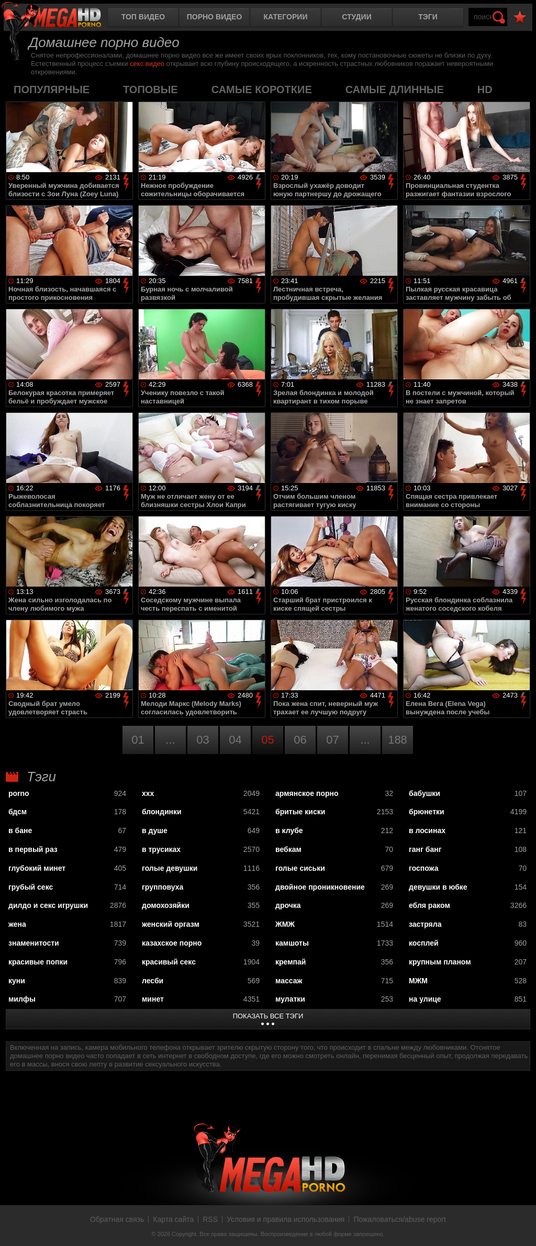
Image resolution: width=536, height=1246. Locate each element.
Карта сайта (173, 1219)
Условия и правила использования (285, 1219)
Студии (356, 17)
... (170, 739)
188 (397, 739)
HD (485, 89)
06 (300, 739)
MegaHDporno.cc (60, 18)
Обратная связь (117, 1219)
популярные (52, 89)
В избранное (519, 17)
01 (137, 739)
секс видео (147, 64)
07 (332, 739)
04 (235, 739)
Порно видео (214, 17)
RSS (210, 1219)
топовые (150, 89)
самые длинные (394, 89)
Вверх (520, 1226)
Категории (286, 17)
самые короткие (261, 89)
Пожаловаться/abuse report (399, 1219)
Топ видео (143, 17)
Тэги (428, 17)
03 (202, 739)
